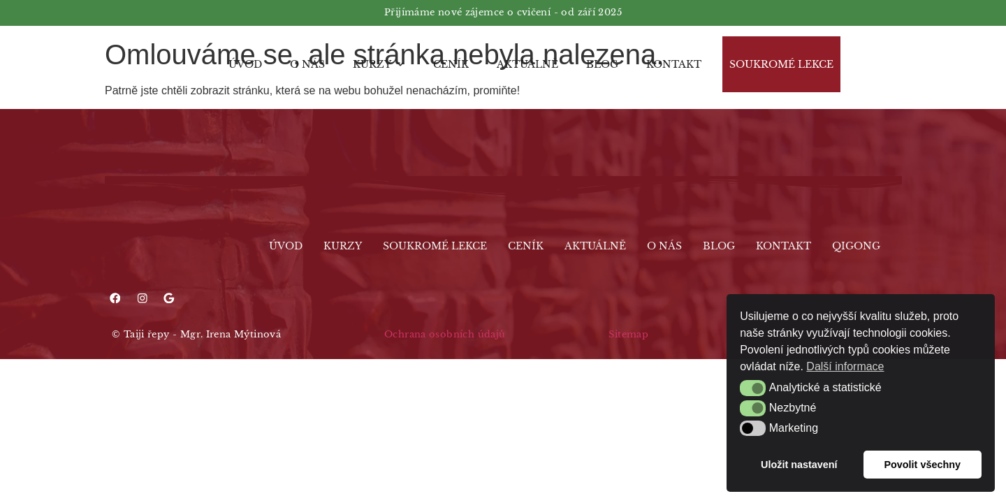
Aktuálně (527, 64)
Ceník (451, 64)
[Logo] (136, 64)
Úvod (245, 64)
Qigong (856, 246)
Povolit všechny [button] (922, 464)
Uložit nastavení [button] (799, 464)
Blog (602, 64)
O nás (307, 64)
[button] (753, 387)
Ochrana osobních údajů (444, 335)
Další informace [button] (845, 366)
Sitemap (628, 335)
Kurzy (379, 64)
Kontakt (673, 64)
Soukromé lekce (781, 64)
